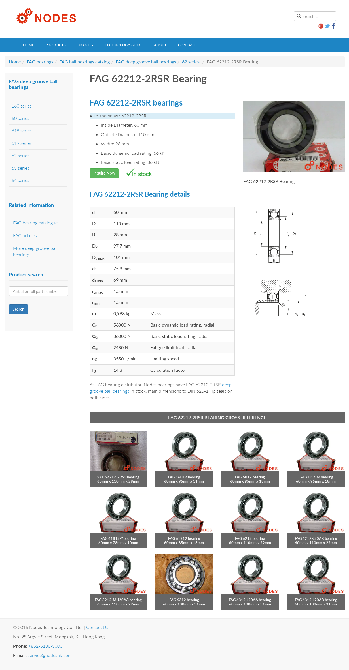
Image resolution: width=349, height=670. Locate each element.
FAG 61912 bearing (184, 538)
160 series (22, 105)
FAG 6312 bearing (184, 600)
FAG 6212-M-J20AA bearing (118, 600)
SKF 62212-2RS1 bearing (118, 477)
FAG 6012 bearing (250, 477)
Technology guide (124, 45)
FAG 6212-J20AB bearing (316, 538)
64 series (20, 180)
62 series (191, 61)
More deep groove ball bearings (35, 251)
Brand (85, 45)
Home (28, 45)
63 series (20, 168)
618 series (22, 130)
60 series (20, 118)
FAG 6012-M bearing (316, 477)
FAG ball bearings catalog (84, 61)
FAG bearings (40, 61)
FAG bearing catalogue (35, 222)
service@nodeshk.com (50, 655)
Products (56, 45)
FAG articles (25, 235)
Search (18, 309)
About (160, 45)
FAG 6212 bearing (250, 538)
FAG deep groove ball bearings (146, 61)
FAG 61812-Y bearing (118, 538)
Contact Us (97, 627)
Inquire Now (104, 173)
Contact (187, 45)
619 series (22, 143)
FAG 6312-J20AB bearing (316, 600)
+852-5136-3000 (45, 645)
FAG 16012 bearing (184, 477)
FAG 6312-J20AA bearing (250, 600)
